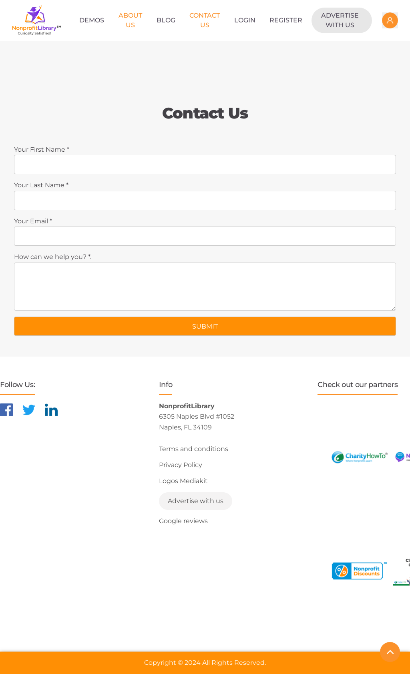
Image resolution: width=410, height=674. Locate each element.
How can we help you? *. (205, 282)
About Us (130, 20)
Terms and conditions (193, 449)
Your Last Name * (205, 195)
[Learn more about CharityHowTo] (359, 457)
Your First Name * (205, 160)
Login (244, 20)
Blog (166, 20)
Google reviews (183, 521)
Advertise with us (340, 20)
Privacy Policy (180, 465)
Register (285, 20)
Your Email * (205, 231)
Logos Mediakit (183, 481)
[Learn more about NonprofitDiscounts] (359, 571)
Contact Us (204, 20)
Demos (91, 20)
